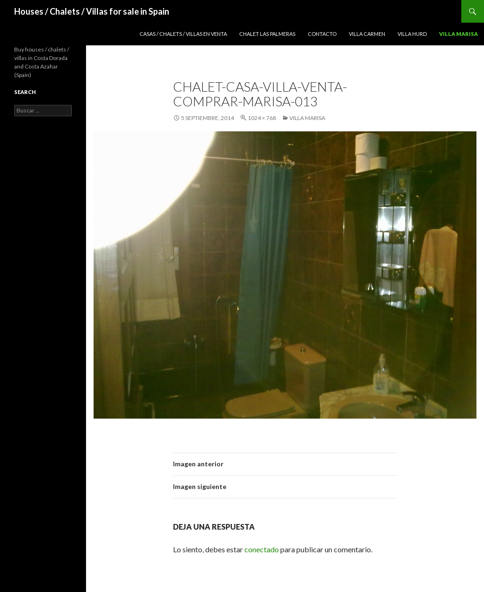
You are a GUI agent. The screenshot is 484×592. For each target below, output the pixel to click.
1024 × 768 (262, 117)
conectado (261, 549)
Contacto (322, 34)
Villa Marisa (458, 34)
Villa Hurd (412, 34)
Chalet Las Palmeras (267, 34)
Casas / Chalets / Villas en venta (183, 34)
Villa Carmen (367, 34)
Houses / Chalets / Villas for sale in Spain (91, 11)
